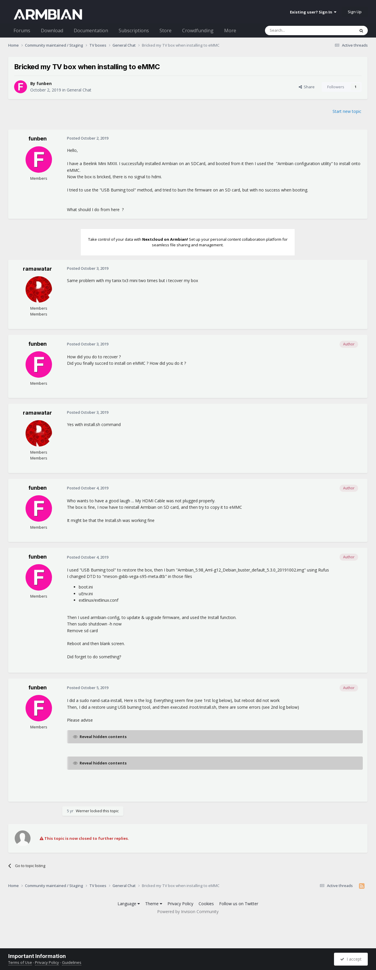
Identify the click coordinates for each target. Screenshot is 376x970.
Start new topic (347, 111)
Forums (22, 30)
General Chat (79, 90)
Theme (153, 903)
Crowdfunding (198, 30)
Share (307, 86)
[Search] (295, 30)
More (230, 30)
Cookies (206, 903)
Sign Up (355, 11)
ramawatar (37, 269)
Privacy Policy (180, 903)
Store (166, 30)
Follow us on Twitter (238, 903)
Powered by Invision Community (188, 911)
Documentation (91, 30)
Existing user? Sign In (313, 12)
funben (44, 83)
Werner (82, 810)
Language (129, 903)
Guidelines (71, 962)
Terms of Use (20, 962)
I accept (351, 959)
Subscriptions (134, 30)
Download (52, 30)
